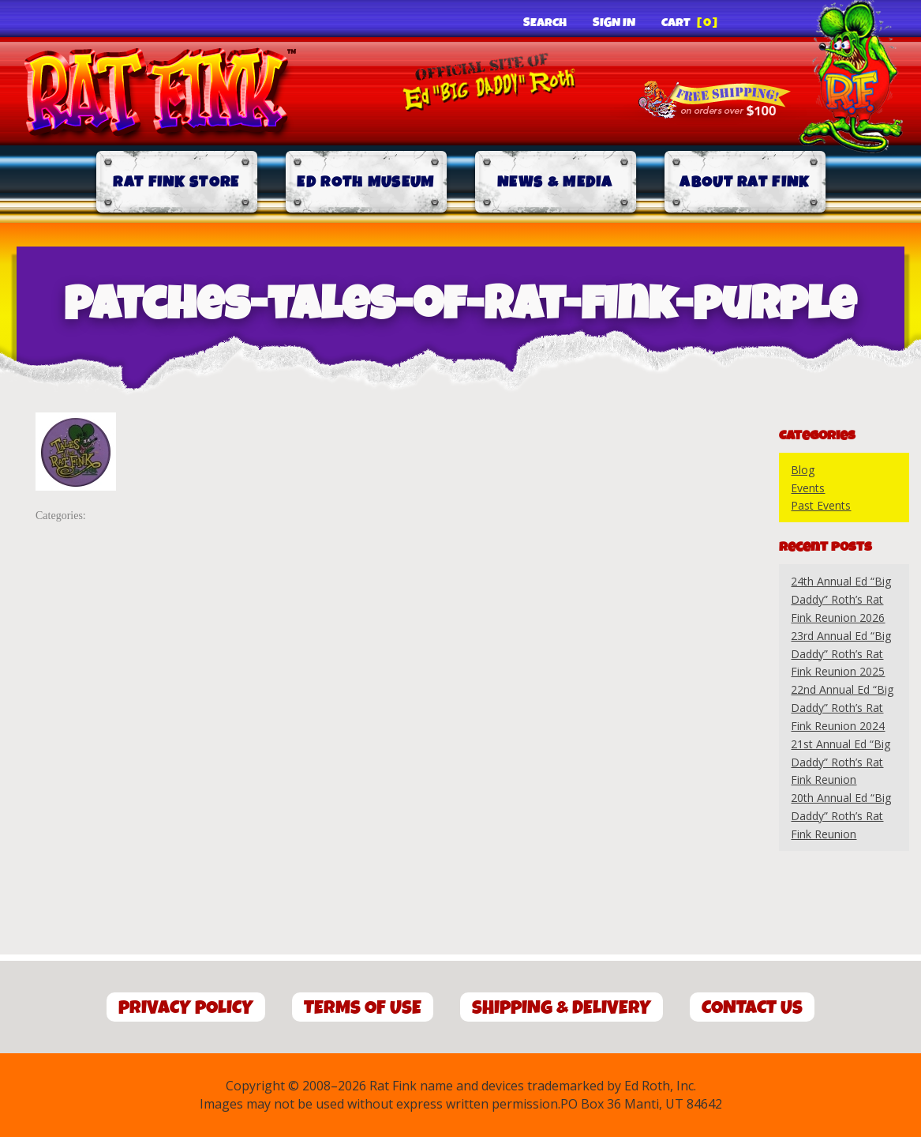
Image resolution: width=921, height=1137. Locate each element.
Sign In (614, 23)
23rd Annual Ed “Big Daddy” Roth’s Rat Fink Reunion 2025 (841, 654)
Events (808, 487)
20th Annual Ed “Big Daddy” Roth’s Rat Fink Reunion (841, 815)
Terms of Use (362, 1008)
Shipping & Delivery (561, 1008)
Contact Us (752, 1008)
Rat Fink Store (176, 182)
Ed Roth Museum (365, 182)
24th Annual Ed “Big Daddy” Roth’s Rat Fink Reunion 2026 (841, 599)
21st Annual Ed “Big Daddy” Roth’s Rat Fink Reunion (840, 762)
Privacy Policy (185, 1008)
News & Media (555, 182)
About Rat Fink (744, 182)
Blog (802, 469)
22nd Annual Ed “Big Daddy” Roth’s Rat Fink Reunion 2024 (842, 707)
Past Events (821, 505)
